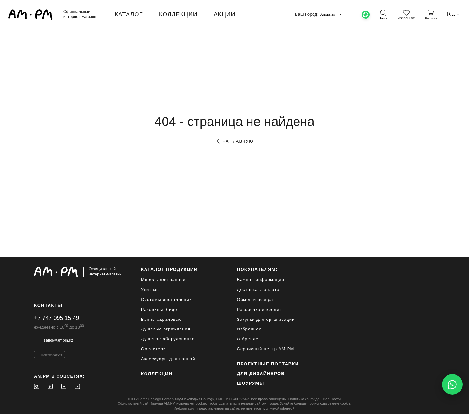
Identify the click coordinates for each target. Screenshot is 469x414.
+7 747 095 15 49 (56, 318)
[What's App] (366, 15)
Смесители (153, 348)
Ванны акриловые (161, 319)
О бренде (247, 339)
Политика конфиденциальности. (314, 399)
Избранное (249, 329)
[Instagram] (36, 386)
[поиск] (382, 15)
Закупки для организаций (266, 319)
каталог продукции (169, 269)
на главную (234, 141)
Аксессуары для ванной (168, 358)
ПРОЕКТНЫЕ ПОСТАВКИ (268, 363)
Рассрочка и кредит (259, 309)
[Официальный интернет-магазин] (78, 272)
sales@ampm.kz (58, 340)
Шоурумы (250, 383)
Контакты (48, 305)
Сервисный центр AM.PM (265, 348)
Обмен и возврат (256, 299)
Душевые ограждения (165, 329)
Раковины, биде (159, 309)
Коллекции (157, 373)
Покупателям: (257, 269)
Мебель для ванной (163, 279)
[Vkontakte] (63, 386)
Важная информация (260, 279)
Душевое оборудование (168, 339)
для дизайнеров (261, 373)
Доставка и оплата (258, 289)
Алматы (331, 14)
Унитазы (150, 289)
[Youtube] (77, 386)
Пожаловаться (51, 354)
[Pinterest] (50, 386)
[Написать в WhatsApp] (452, 384)
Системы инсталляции (166, 299)
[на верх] (428, 404)
